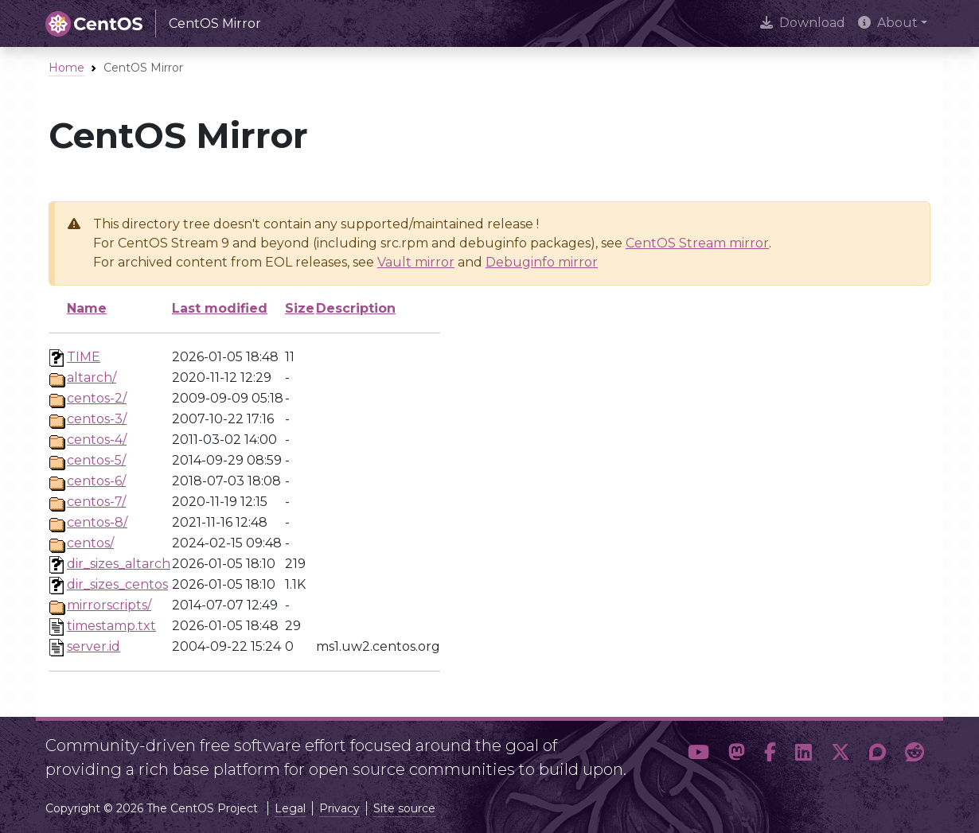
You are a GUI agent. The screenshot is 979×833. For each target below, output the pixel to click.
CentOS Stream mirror (697, 243)
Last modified (219, 308)
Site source (404, 808)
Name (87, 308)
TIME (83, 356)
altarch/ (91, 377)
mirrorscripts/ (109, 605)
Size (299, 308)
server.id (93, 646)
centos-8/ (97, 522)
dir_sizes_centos (117, 584)
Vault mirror (415, 262)
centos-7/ (96, 501)
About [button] (888, 22)
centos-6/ (96, 481)
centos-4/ (97, 439)
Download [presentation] (802, 22)
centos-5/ (96, 460)
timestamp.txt (111, 625)
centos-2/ (97, 398)
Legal (290, 808)
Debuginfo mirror (542, 262)
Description (356, 308)
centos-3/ (97, 418)
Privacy (339, 808)
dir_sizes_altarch (118, 563)
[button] (698, 753)
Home (66, 67)
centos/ (90, 543)
